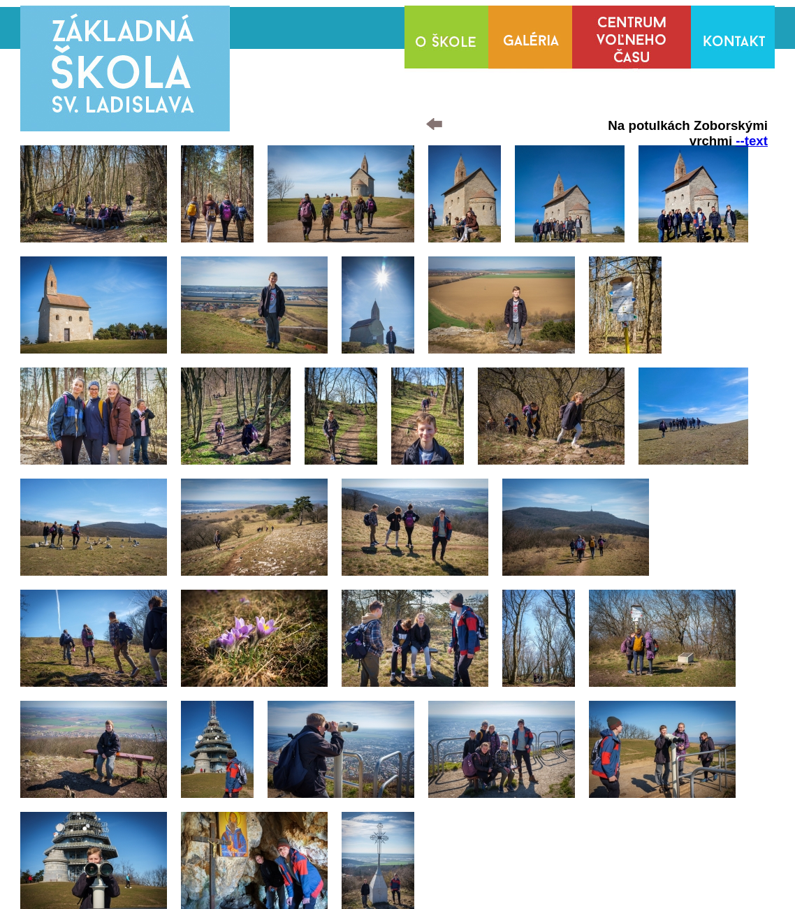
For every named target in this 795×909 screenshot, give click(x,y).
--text (752, 140)
